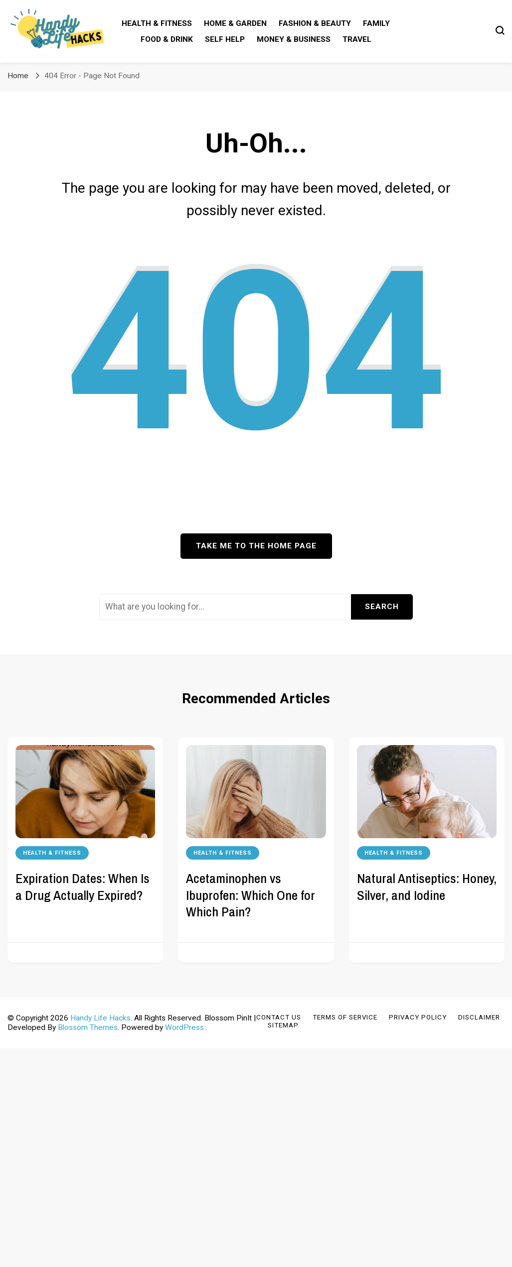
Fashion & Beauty (315, 23)
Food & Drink (167, 39)
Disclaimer (479, 1017)
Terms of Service (345, 1017)
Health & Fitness (157, 23)
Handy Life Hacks (100, 1018)
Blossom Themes (88, 1027)
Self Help (225, 39)
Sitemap (283, 1025)
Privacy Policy (418, 1017)
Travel (356, 39)
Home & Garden (235, 23)
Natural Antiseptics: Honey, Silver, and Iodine (427, 886)
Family (376, 23)
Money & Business (294, 39)
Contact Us (278, 1017)
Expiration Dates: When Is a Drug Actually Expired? (82, 886)
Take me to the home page (256, 545)
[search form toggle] (500, 30)
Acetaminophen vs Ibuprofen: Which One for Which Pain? (250, 894)
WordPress (184, 1027)
